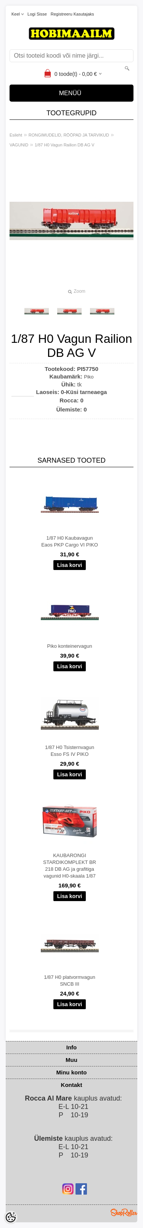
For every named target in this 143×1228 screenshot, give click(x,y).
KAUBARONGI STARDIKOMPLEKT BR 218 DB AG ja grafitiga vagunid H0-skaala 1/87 (69, 866)
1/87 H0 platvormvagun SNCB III (69, 980)
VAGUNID (19, 145)
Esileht (16, 135)
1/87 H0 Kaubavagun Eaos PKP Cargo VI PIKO (69, 541)
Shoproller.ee (124, 1212)
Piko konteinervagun (69, 646)
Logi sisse (37, 14)
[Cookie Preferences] (11, 1217)
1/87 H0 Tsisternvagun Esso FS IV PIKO (69, 750)
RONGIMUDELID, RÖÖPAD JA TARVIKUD (69, 135)
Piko (88, 377)
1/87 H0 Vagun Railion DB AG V (64, 145)
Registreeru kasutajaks (72, 14)
